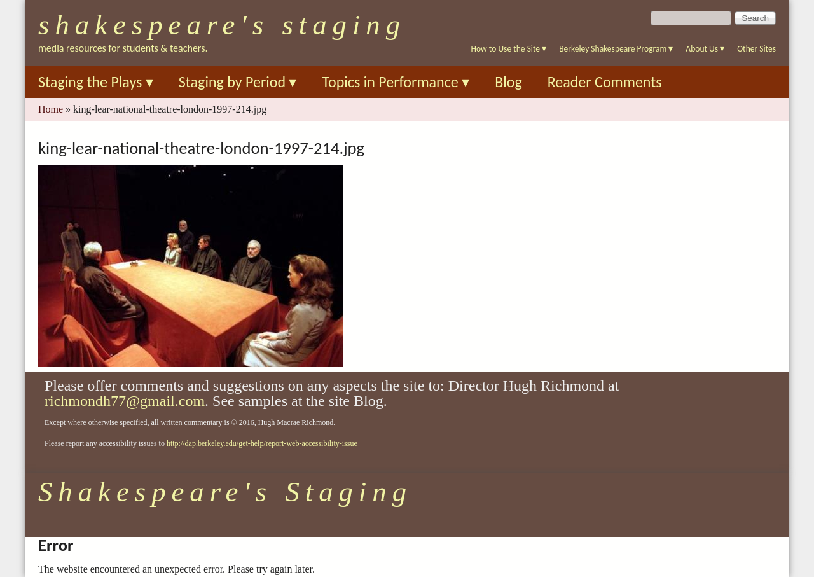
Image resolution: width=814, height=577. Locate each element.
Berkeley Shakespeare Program (616, 48)
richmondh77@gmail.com (125, 401)
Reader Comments (605, 82)
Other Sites (756, 48)
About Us (705, 48)
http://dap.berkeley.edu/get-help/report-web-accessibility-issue (262, 443)
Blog (508, 82)
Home (50, 109)
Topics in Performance (395, 82)
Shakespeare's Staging (222, 25)
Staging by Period (238, 82)
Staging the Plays (95, 82)
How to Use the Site (509, 48)
